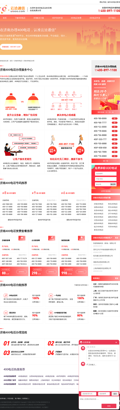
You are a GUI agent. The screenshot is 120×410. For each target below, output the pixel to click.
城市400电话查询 (114, 2)
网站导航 (103, 2)
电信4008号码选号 (68, 384)
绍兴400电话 (67, 380)
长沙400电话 (56, 380)
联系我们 (25, 398)
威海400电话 (112, 217)
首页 (5, 18)
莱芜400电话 (98, 230)
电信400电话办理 (24, 384)
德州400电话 (98, 223)
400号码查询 (61, 376)
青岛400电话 (112, 204)
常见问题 (10, 398)
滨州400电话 (112, 220)
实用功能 (3, 398)
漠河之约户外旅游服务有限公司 (104, 249)
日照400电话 (98, 220)
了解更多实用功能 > (81, 285)
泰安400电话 (98, 217)
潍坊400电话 (98, 214)
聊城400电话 (112, 223)
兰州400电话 (78, 380)
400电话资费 (76, 18)
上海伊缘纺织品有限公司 (102, 268)
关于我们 (112, 18)
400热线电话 (22, 376)
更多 (116, 238)
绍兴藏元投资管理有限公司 (103, 256)
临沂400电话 (98, 227)
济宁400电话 (112, 214)
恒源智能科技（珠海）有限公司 (104, 243)
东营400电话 (98, 210)
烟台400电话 (112, 210)
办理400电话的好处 (36, 376)
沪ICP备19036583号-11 (42, 402)
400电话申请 (95, 18)
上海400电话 (45, 380)
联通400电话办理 (39, 384)
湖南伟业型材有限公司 (101, 262)
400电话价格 (50, 376)
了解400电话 (20, 18)
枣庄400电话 (112, 207)
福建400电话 (22, 380)
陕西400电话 (33, 380)
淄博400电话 (98, 207)
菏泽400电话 (112, 227)
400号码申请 (57, 18)
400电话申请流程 (73, 376)
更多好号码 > (22, 200)
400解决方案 (38, 18)
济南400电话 (18, 61)
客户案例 (18, 398)
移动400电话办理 (53, 384)
